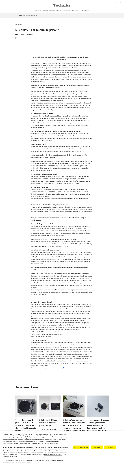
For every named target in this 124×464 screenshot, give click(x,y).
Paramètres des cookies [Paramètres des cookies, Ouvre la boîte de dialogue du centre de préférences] (81, 447)
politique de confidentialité (10, 456)
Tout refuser (96, 447)
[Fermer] (121, 447)
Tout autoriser (110, 447)
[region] (62, 447)
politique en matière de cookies (53, 454)
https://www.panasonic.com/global (55, 368)
